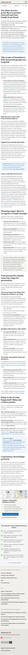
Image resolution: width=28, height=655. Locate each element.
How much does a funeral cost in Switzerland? (10, 598)
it (7, 642)
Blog (2, 588)
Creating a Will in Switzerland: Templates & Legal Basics (13, 603)
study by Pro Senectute (9, 88)
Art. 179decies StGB (18, 169)
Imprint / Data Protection (8, 648)
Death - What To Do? (6, 591)
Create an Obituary (6, 573)
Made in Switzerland (7, 637)
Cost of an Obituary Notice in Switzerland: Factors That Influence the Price (13, 594)
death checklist (20, 393)
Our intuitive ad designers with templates (10, 569)
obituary (5, 99)
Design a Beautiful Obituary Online (9, 501)
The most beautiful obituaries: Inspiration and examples (13, 624)
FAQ (2, 580)
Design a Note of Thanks (7, 575)
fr (5, 642)
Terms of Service (5, 650)
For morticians (5, 583)
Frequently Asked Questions (9, 517)
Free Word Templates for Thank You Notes (13, 617)
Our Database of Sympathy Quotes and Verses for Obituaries (14, 620)
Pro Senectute (15, 363)
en (10, 642)
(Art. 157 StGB (13, 199)
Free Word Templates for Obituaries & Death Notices (13, 613)
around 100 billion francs (18, 108)
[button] (25, 2)
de (2, 642)
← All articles (4, 5)
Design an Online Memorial (9, 578)
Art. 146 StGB (5, 139)
